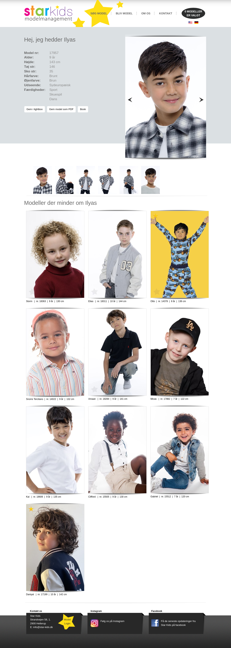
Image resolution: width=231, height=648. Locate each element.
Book (83, 109)
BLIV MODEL (124, 13)
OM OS (145, 13)
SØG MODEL (98, 13)
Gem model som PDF (61, 109)
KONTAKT (165, 13)
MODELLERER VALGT (193, 13)
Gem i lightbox (34, 109)
